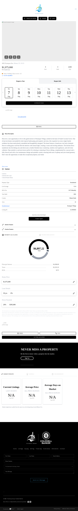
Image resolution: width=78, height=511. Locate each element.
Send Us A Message (39, 480)
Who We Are (55, 448)
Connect (62, 448)
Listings (20, 448)
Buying (26, 448)
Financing (39, 448)
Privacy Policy (57, 508)
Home (15, 448)
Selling (32, 448)
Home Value (46, 448)
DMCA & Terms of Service (68, 508)
